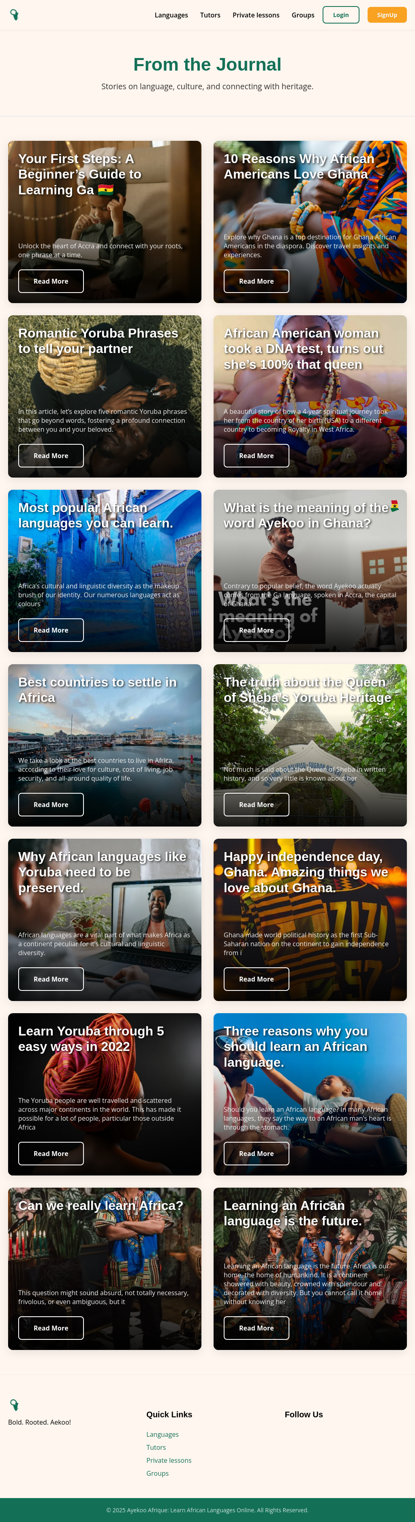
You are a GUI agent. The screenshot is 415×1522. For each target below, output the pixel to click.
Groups (302, 15)
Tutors (210, 15)
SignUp (387, 15)
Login (341, 15)
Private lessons (255, 15)
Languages (171, 15)
